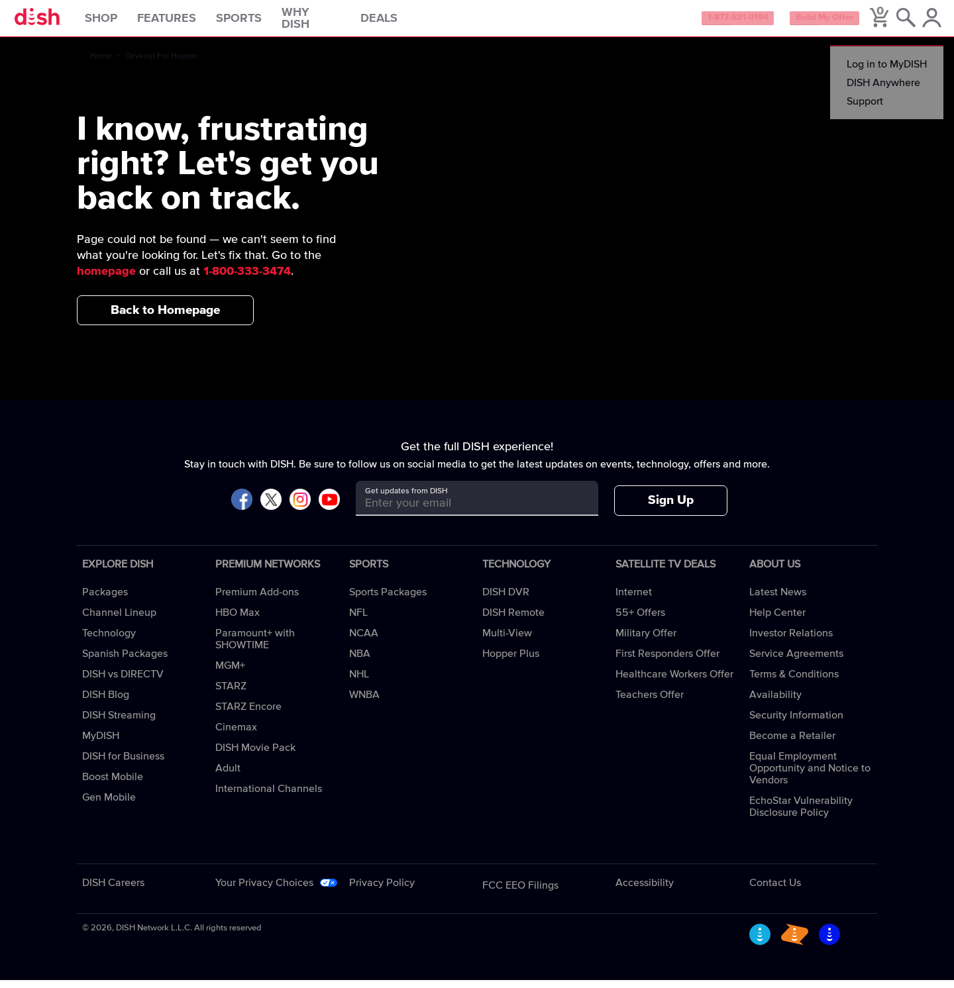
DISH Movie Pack (255, 755)
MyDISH (100, 743)
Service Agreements (796, 661)
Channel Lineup (119, 620)
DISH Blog (105, 702)
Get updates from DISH (406, 499)
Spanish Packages (125, 661)
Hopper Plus (510, 661)
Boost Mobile (112, 784)
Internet (633, 600)
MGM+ (230, 673)
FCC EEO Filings (520, 893)
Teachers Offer (649, 702)
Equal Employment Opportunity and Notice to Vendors (810, 776)
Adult (227, 776)
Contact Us (775, 890)
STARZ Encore (248, 714)
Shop (122, 22)
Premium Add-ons (257, 600)
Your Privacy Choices (264, 890)
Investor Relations (791, 641)
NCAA (363, 641)
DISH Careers (113, 890)
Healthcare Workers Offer (674, 682)
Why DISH (332, 22)
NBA (359, 661)
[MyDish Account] (924, 22)
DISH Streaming (119, 723)
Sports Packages (388, 600)
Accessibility (644, 890)
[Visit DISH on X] (271, 508)
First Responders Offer (667, 661)
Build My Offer (807, 22)
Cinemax (236, 735)
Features (187, 22)
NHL (359, 682)
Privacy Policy (382, 890)
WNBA (364, 702)
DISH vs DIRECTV (123, 682)
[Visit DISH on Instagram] (300, 508)
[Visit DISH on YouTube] (329, 508)
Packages (105, 600)
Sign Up (671, 508)
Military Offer (645, 641)
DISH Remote (513, 620)
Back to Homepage (165, 317)
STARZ (230, 694)
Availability (775, 702)
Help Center (777, 620)
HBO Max (237, 620)
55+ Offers (640, 620)
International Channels (268, 796)
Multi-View (507, 641)
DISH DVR (505, 600)
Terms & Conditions (794, 682)
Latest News (777, 600)
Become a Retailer (792, 743)
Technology (109, 641)
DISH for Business (123, 764)
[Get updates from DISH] (465, 511)
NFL (358, 620)
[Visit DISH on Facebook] (241, 508)
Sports (260, 22)
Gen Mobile (109, 805)
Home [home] (101, 64)
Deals (400, 22)
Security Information (796, 723)
